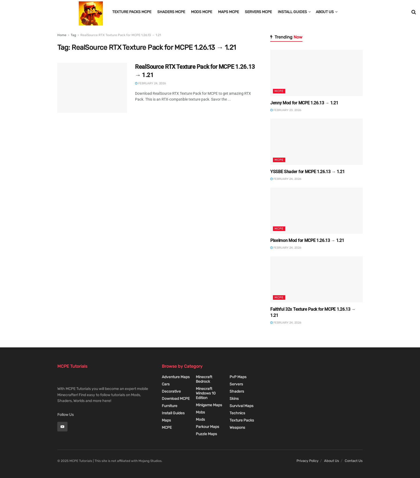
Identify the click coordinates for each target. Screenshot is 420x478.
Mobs (200, 412)
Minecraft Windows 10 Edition (206, 393)
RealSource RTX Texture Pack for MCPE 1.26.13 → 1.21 (120, 35)
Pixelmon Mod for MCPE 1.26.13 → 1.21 (307, 240)
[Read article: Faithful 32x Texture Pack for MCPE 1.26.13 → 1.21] (316, 279)
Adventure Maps (176, 377)
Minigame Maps (209, 405)
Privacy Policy (307, 461)
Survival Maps (241, 406)
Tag (73, 35)
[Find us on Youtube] (62, 426)
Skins (234, 398)
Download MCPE (176, 398)
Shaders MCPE (171, 12)
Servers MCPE (258, 12)
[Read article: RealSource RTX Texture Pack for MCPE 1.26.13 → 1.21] (92, 88)
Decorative (171, 391)
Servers (236, 384)
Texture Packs (242, 420)
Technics (237, 413)
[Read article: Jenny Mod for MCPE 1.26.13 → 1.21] (316, 73)
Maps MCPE (228, 12)
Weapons (237, 427)
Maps (166, 420)
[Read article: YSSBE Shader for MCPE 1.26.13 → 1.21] (316, 142)
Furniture (169, 406)
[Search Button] (413, 12)
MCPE (279, 91)
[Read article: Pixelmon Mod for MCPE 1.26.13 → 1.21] (316, 211)
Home (61, 35)
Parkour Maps (207, 426)
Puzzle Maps (206, 434)
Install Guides (292, 12)
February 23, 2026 (285, 110)
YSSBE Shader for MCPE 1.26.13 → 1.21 (307, 171)
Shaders (237, 391)
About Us (325, 12)
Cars (166, 384)
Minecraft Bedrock (204, 379)
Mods (200, 419)
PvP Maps (238, 377)
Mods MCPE (201, 12)
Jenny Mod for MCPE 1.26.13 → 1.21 (304, 102)
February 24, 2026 (150, 83)
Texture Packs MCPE (131, 12)
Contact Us (354, 461)
